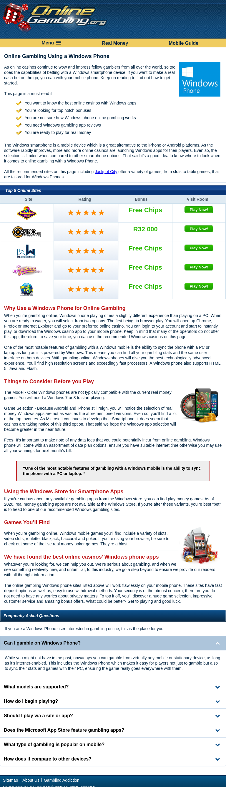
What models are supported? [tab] (36, 686)
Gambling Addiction (61, 780)
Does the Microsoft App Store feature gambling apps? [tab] (64, 730)
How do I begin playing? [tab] (31, 701)
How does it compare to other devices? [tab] (48, 758)
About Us (30, 780)
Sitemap (10, 780)
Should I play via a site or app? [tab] (38, 715)
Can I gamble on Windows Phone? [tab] (42, 642)
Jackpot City (106, 171)
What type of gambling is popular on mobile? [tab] (54, 744)
